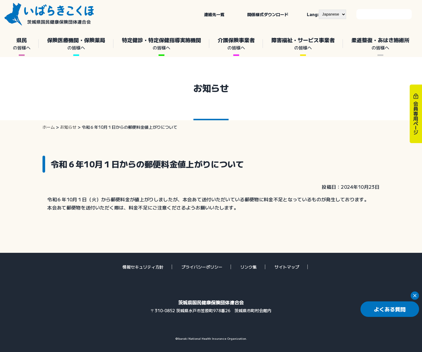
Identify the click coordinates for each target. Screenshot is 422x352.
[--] (332, 14)
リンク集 (248, 267)
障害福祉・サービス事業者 (302, 43)
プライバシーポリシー (201, 267)
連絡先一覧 (214, 14)
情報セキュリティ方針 (143, 267)
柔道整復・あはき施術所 (380, 43)
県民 (21, 43)
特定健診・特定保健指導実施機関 (161, 43)
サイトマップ (287, 267)
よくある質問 (390, 309)
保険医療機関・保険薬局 (76, 43)
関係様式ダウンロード (267, 14)
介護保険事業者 (236, 43)
